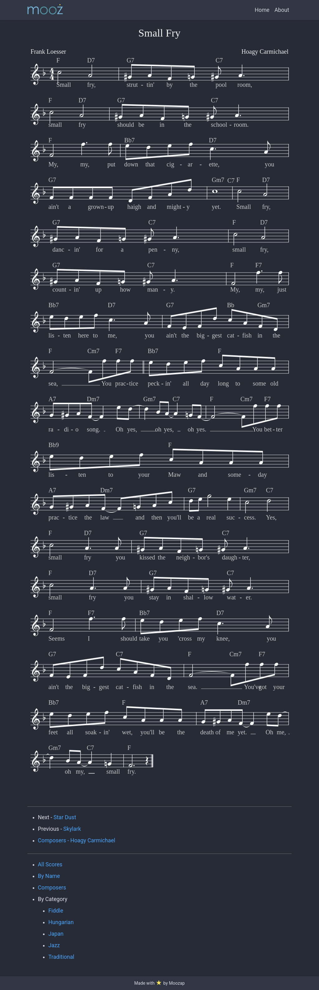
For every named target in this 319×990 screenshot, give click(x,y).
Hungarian (61, 922)
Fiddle (55, 911)
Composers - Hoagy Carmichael (76, 840)
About (281, 10)
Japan (56, 934)
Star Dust (65, 817)
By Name (49, 876)
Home (262, 10)
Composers (52, 887)
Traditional (61, 957)
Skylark (72, 829)
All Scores (50, 864)
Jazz (54, 945)
